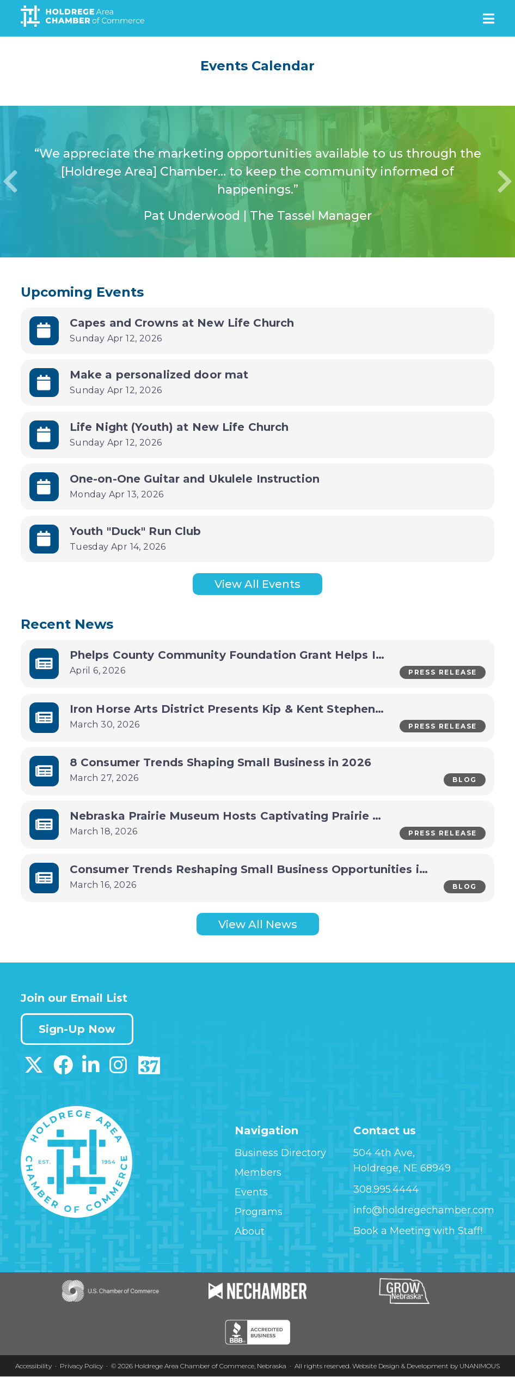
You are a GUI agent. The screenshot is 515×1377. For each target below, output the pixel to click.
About (250, 1232)
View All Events (257, 584)
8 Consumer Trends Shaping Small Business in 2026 (220, 762)
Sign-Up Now (77, 1029)
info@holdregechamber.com (423, 1211)
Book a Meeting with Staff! (417, 1231)
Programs (259, 1212)
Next (504, 182)
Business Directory (280, 1153)
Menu (488, 18)
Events (251, 1193)
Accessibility (33, 1366)
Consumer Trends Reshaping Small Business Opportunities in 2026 (264, 869)
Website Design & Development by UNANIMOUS (426, 1366)
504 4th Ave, (384, 1153)
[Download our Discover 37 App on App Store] (149, 1069)
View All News (257, 924)
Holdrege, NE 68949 (402, 1169)
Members (258, 1173)
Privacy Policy (81, 1366)
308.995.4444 (386, 1190)
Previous (10, 182)
